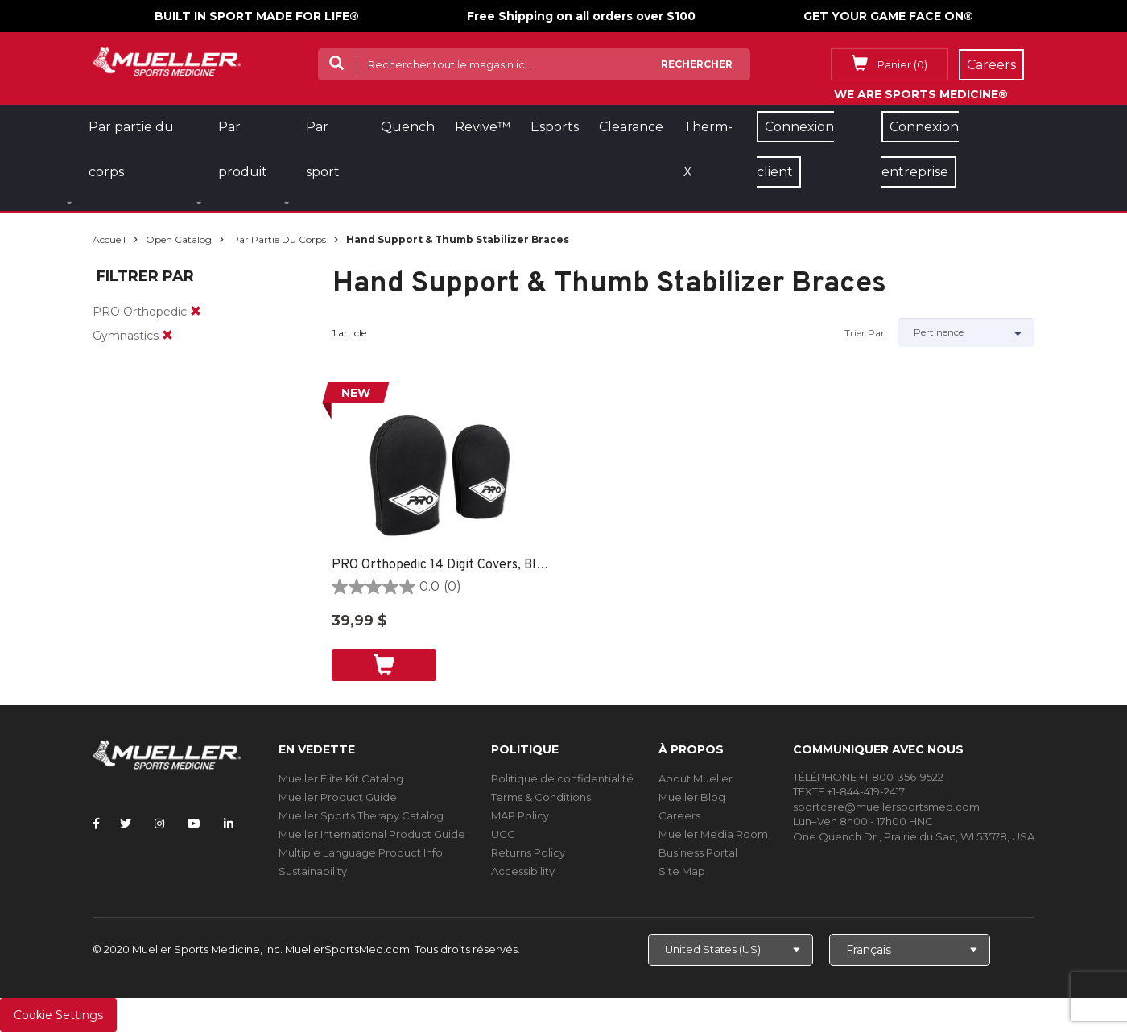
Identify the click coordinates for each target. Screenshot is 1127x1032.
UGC (503, 834)
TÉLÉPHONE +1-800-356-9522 (868, 776)
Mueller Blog (691, 797)
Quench (408, 126)
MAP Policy (520, 815)
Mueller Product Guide (338, 797)
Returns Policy (528, 852)
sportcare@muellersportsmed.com (886, 806)
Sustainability (313, 871)
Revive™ (482, 126)
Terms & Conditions (541, 797)
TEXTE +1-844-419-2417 (849, 791)
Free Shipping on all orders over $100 (581, 16)
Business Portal (697, 852)
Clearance (631, 126)
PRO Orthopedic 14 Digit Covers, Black (441, 565)
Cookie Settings (58, 1015)
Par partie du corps (279, 239)
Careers (679, 815)
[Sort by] (966, 332)
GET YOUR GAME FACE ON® (888, 16)
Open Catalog (179, 239)
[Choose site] (730, 950)
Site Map (681, 871)
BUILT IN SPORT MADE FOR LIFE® (257, 16)
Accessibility (523, 871)
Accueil (109, 239)
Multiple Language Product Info (361, 852)
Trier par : (867, 333)
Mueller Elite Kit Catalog (341, 778)
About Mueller (695, 778)
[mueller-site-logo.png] (167, 60)
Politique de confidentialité (562, 778)
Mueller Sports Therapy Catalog (361, 815)
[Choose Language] (909, 950)
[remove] (195, 311)
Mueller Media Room (713, 834)
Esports (554, 126)
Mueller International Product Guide (372, 834)
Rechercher (697, 64)
